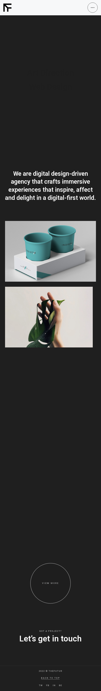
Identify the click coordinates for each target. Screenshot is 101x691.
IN (54, 685)
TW (41, 685)
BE (60, 685)
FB (47, 685)
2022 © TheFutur (50, 671)
